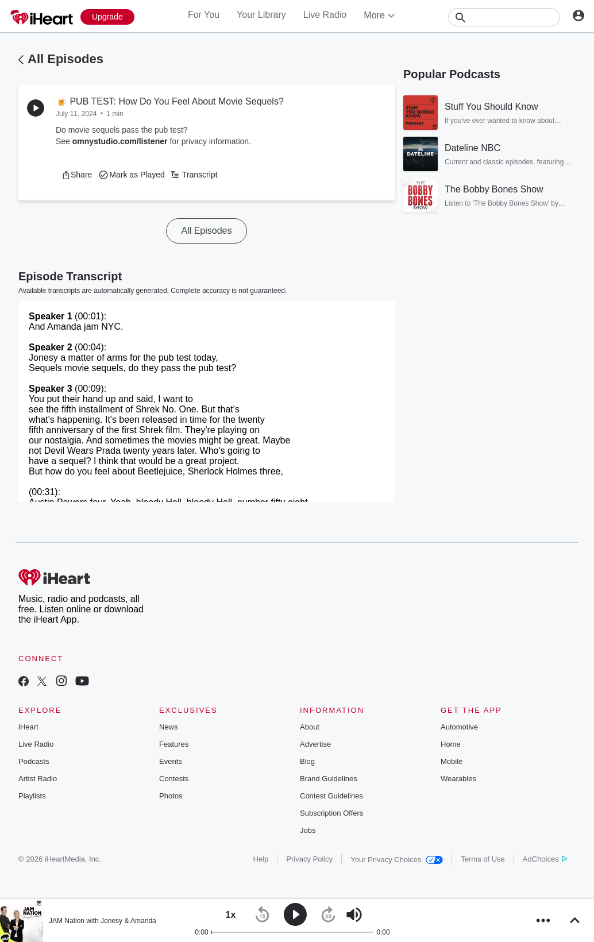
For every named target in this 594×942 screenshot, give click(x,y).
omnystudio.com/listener (120, 141)
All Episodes (65, 59)
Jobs (307, 830)
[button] (77, 174)
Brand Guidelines (328, 778)
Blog (307, 761)
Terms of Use (483, 859)
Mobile (451, 761)
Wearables (458, 778)
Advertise (315, 744)
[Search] (504, 17)
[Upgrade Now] (107, 17)
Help (261, 859)
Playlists (32, 796)
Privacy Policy (309, 859)
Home (451, 744)
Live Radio (325, 15)
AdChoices (545, 859)
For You (203, 15)
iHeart (28, 727)
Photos (170, 796)
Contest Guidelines (331, 796)
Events (170, 761)
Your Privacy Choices (396, 859)
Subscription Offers (331, 813)
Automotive (459, 727)
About (309, 727)
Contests (173, 778)
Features (173, 744)
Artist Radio (37, 778)
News (168, 727)
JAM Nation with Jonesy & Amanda (102, 921)
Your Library (261, 15)
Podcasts (33, 761)
